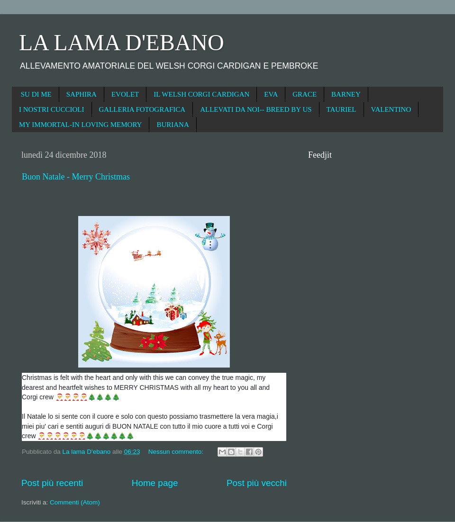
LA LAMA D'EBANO (121, 42)
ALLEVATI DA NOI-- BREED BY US (255, 109)
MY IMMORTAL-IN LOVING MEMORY (80, 124)
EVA (271, 94)
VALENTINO (391, 109)
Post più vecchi (257, 483)
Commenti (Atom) (75, 502)
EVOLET (125, 94)
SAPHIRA (81, 94)
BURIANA (172, 124)
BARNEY (346, 94)
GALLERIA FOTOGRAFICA (142, 109)
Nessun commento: (176, 451)
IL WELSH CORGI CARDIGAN (201, 94)
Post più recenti (52, 483)
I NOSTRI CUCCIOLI (51, 109)
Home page (155, 483)
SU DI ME (36, 94)
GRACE (304, 94)
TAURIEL (341, 109)
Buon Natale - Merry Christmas (76, 176)
